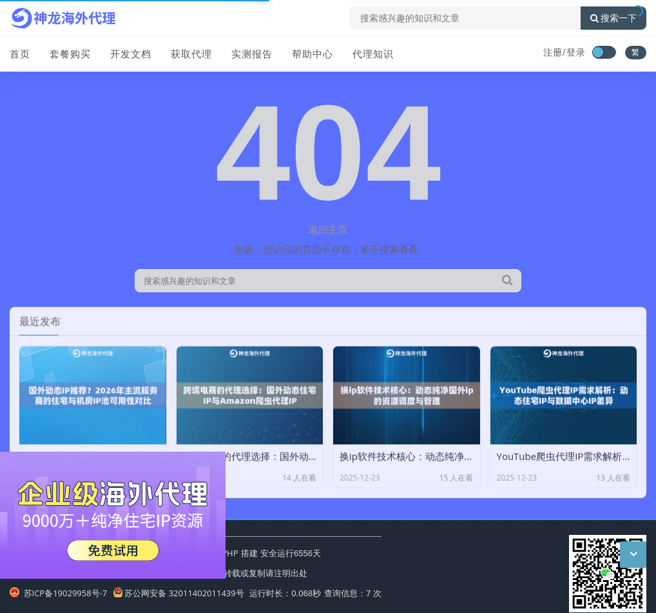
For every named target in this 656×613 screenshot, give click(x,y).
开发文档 (130, 53)
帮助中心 (312, 53)
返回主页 (328, 229)
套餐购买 (70, 53)
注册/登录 (564, 52)
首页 (20, 53)
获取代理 (191, 53)
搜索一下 (613, 18)
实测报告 (252, 53)
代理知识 (373, 53)
